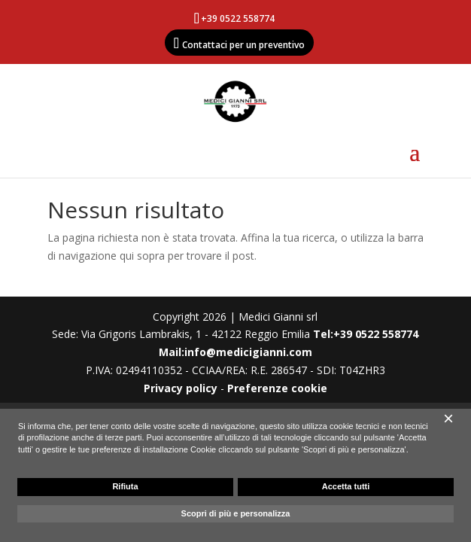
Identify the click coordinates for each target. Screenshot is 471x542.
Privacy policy (180, 388)
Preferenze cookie (277, 388)
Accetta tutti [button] (346, 486)
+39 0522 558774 (238, 18)
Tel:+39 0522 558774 (365, 334)
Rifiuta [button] (125, 486)
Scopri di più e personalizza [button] (235, 513)
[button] (448, 418)
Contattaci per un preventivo (243, 44)
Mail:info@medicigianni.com (235, 352)
